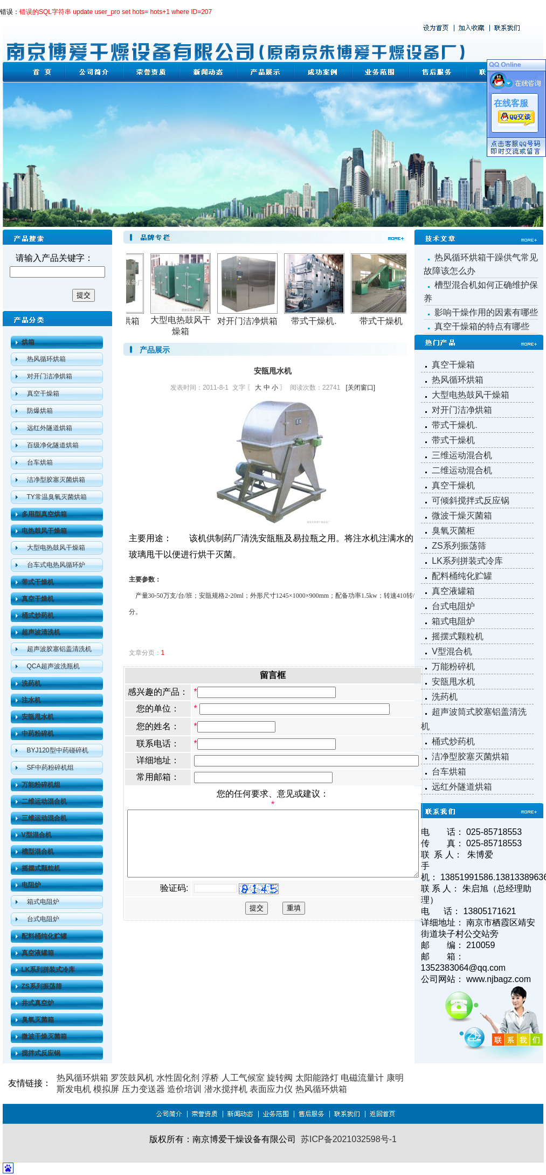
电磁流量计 (362, 1077)
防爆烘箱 (40, 410)
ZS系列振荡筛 (459, 545)
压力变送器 (143, 1089)
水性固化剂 (177, 1077)
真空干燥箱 (43, 393)
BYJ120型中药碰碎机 (57, 750)
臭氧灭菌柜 (453, 530)
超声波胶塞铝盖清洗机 (59, 649)
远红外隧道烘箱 (49, 428)
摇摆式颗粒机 (457, 636)
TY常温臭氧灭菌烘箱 (57, 497)
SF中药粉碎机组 (50, 767)
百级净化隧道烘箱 (53, 445)
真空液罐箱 (453, 591)
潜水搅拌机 (225, 1089)
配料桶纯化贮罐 (462, 575)
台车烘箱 (40, 462)
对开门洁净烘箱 (49, 376)
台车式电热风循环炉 (56, 565)
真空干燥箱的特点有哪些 (481, 326)
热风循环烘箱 (46, 359)
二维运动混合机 (462, 470)
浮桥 (210, 1077)
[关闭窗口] (378, 387)
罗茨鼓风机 (132, 1077)
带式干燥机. (321, 321)
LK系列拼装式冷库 (467, 560)
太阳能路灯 (316, 1077)
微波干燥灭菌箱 (462, 515)
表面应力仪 (271, 1089)
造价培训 (184, 1089)
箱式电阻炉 (43, 902)
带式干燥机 (388, 321)
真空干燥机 (453, 485)
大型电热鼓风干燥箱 (56, 547)
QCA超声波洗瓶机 (53, 666)
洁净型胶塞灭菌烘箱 (56, 479)
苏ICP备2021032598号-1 (349, 1139)
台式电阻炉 (43, 919)
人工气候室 (243, 1077)
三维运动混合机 (462, 455)
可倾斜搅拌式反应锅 (470, 500)
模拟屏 (106, 1089)
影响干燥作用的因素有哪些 (486, 312)
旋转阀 (280, 1077)
